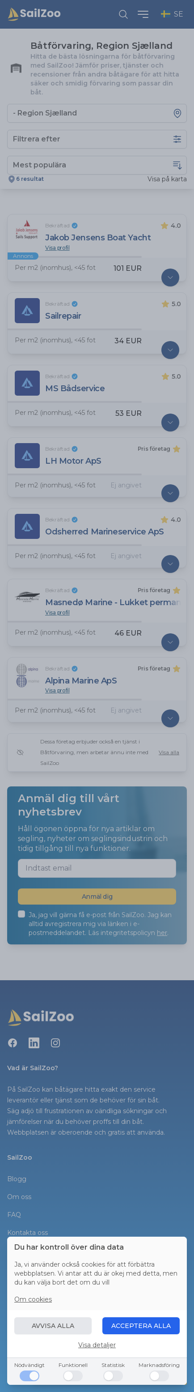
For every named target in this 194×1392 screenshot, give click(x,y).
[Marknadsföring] (159, 1376)
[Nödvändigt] (29, 1376)
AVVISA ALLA (53, 1326)
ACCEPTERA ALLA (141, 1326)
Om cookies (33, 1299)
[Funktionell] (73, 1376)
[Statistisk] (113, 1376)
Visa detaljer (97, 1345)
